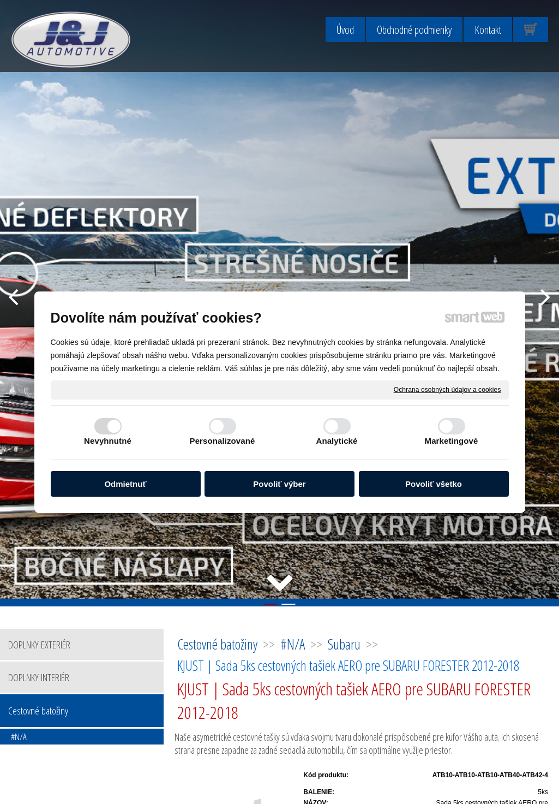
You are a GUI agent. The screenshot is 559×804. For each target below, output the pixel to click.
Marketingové (451, 440)
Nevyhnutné (107, 440)
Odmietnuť (125, 484)
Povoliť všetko (433, 484)
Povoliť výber (279, 484)
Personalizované (222, 440)
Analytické (336, 440)
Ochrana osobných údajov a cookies (447, 389)
